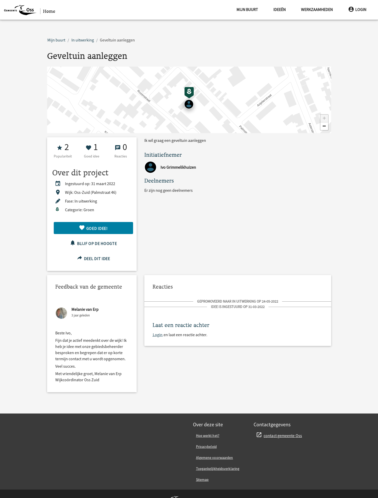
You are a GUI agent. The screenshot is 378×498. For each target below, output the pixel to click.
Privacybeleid (206, 446)
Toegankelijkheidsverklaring (218, 468)
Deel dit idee (93, 258)
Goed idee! (93, 228)
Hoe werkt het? (207, 435)
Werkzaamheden (317, 9)
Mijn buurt (247, 9)
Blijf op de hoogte (93, 243)
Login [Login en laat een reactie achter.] (158, 334)
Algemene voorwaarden (214, 457)
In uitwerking (82, 40)
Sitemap (202, 479)
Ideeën (279, 9)
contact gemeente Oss (283, 435)
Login (357, 9)
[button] (324, 118)
